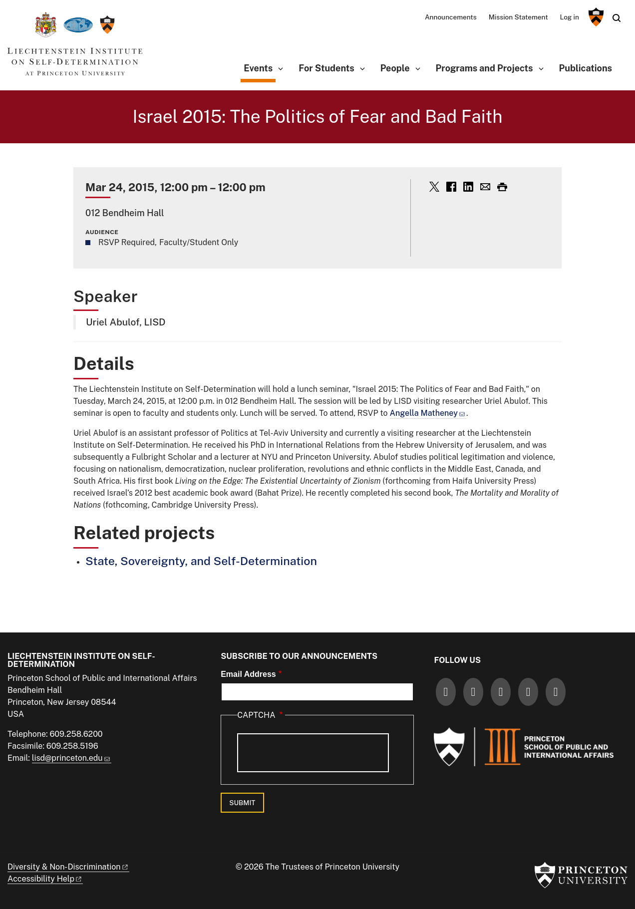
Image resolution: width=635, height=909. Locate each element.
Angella (428, 413)
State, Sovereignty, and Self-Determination (201, 561)
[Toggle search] (617, 17)
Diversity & (68, 867)
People (395, 68)
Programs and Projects (484, 68)
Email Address (248, 674)
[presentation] (313, 752)
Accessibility (45, 879)
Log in (569, 17)
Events (260, 67)
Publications (585, 68)
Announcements (451, 17)
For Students (326, 68)
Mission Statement (518, 17)
